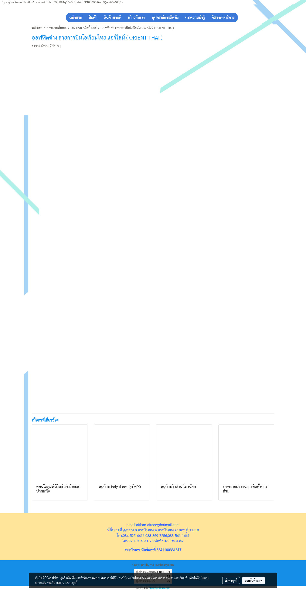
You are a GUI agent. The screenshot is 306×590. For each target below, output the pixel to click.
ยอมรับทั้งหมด (253, 580)
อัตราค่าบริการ (223, 17)
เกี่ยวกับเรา (136, 17)
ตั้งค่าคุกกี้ (231, 580)
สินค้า (93, 17)
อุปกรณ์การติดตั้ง (165, 17)
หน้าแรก (75, 17)
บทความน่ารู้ (195, 17)
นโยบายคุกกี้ (69, 582)
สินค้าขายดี (112, 17)
